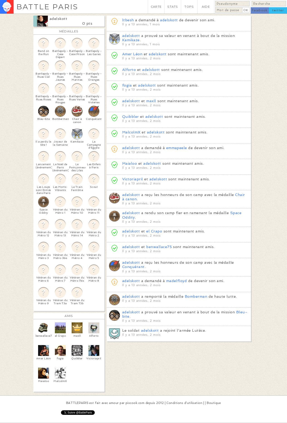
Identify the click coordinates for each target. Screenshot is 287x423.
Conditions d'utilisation (184, 403)
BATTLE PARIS (47, 6)
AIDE (206, 6)
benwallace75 (159, 247)
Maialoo (129, 163)
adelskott (58, 19)
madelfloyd (176, 281)
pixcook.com (135, 403)
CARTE (156, 6)
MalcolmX (131, 132)
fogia (127, 85)
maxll (151, 101)
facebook (260, 10)
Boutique (214, 403)
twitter (278, 10)
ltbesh (128, 20)
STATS (172, 6)
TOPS (189, 6)
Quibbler (130, 116)
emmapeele (176, 148)
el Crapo (154, 231)
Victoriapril (132, 179)
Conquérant (133, 267)
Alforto (129, 70)
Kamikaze (131, 40)
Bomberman (196, 296)
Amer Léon (132, 54)
